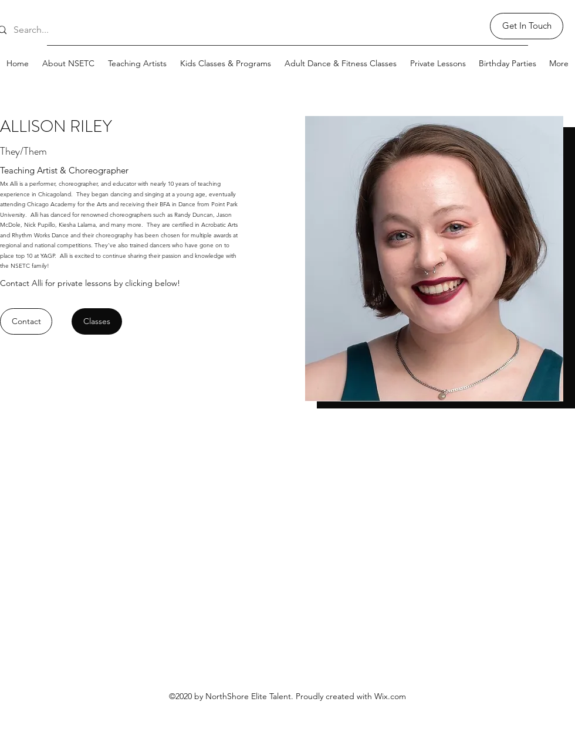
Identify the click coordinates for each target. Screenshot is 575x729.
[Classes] (97, 321)
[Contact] (26, 321)
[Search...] (46, 30)
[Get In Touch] (526, 26)
